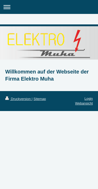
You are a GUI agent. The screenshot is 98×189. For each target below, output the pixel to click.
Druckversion (18, 99)
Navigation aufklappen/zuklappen (49, 7)
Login (88, 99)
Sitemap (39, 99)
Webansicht (84, 103)
